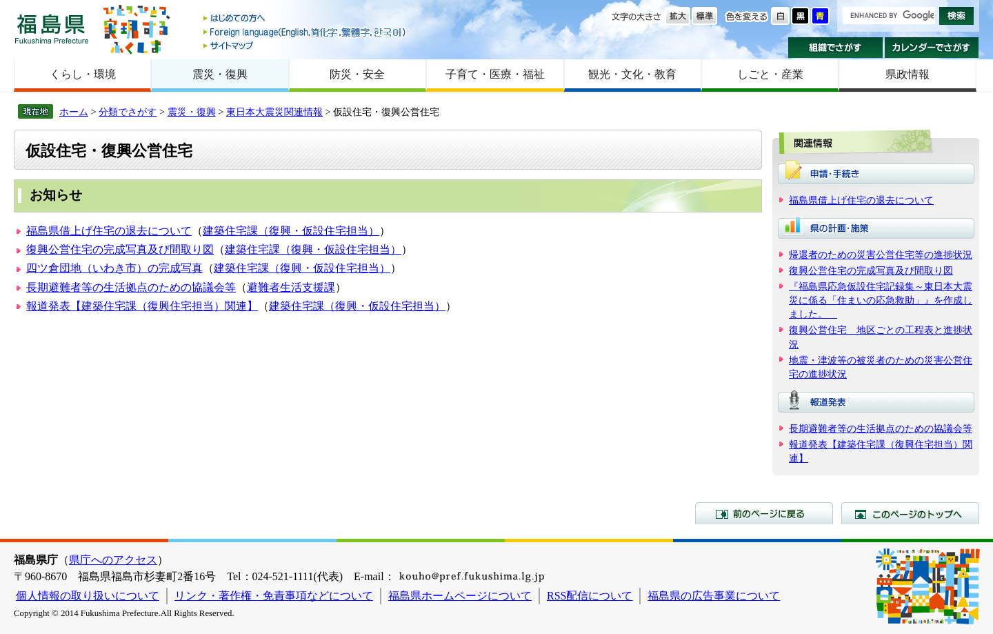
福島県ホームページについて (460, 596)
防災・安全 (357, 74)
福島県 (52, 28)
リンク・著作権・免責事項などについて (273, 596)
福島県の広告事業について (714, 596)
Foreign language (305, 32)
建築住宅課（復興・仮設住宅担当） (291, 231)
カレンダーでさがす (932, 47)
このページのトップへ (910, 513)
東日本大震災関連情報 (274, 111)
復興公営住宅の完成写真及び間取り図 (120, 249)
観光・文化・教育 (632, 74)
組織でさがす (835, 47)
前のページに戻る (764, 513)
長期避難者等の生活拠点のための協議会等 (131, 287)
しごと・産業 (770, 74)
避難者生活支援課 (291, 287)
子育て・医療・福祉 (495, 74)
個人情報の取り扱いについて (87, 596)
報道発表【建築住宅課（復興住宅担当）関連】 (142, 306)
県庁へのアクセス (113, 560)
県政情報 (907, 74)
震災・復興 (220, 74)
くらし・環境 (83, 74)
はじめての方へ (305, 19)
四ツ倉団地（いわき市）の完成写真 (114, 268)
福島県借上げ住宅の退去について (109, 231)
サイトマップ (305, 45)
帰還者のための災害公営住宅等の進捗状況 (880, 254)
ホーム (73, 111)
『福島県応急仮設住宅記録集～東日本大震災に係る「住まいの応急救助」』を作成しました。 (880, 300)
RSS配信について (589, 596)
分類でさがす (128, 111)
